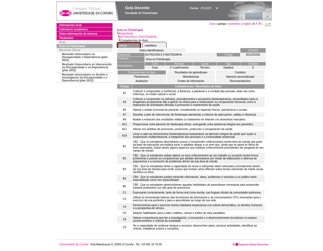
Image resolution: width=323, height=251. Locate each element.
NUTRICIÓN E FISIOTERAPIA (138, 36)
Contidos (240, 72)
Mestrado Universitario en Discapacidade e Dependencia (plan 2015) (85, 57)
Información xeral (70, 25)
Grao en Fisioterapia (72, 46)
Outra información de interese (78, 33)
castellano (234, 23)
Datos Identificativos (151, 50)
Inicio (212, 23)
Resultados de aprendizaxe (191, 72)
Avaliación (142, 81)
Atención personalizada (240, 76)
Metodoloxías (191, 76)
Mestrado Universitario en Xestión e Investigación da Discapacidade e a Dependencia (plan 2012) (85, 77)
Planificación (141, 76)
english (247, 23)
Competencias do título (141, 72)
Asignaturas (126, 33)
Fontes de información (191, 81)
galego (123, 45)
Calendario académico (73, 29)
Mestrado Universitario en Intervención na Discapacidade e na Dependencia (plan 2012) (87, 67)
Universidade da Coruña (73, 244)
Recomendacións (240, 81)
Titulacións (66, 38)
